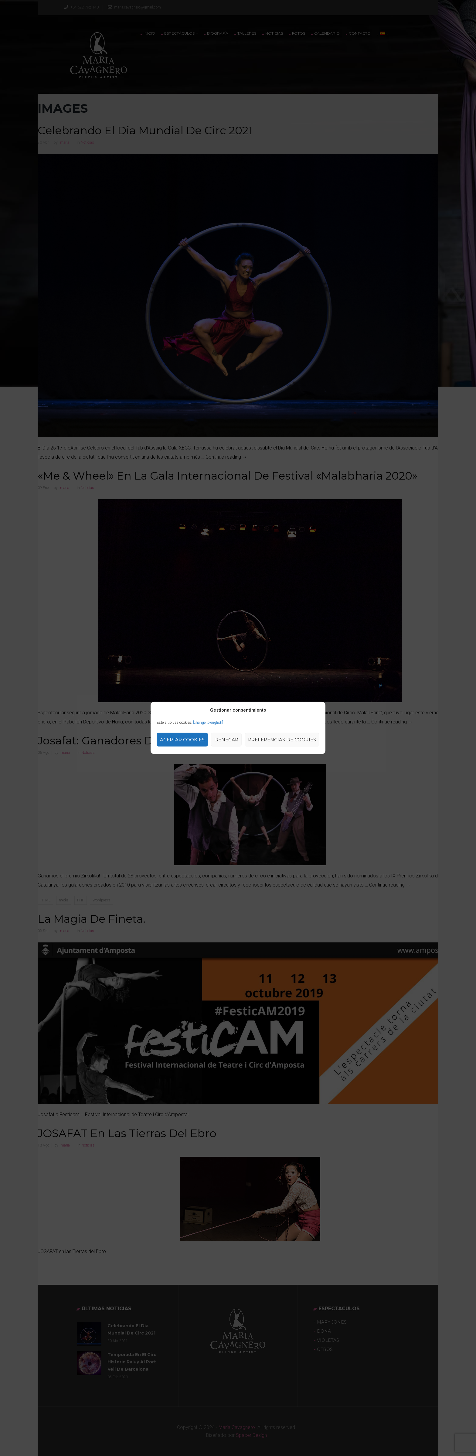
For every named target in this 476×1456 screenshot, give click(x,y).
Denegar (226, 740)
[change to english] (208, 722)
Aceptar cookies (182, 740)
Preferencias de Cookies (282, 740)
